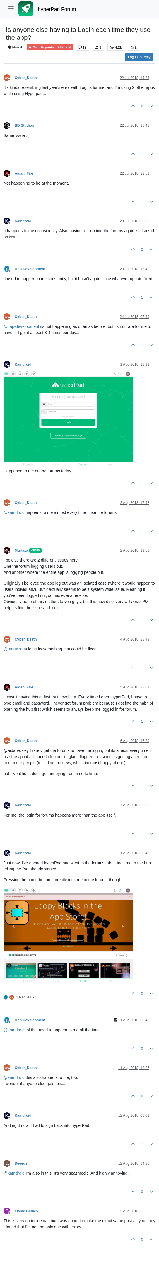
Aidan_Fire (24, 173)
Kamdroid (23, 221)
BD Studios (24, 125)
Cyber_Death (26, 78)
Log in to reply (139, 57)
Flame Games (26, 1211)
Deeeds (21, 1163)
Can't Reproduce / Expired (49, 47)
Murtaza (21, 550)
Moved (15, 47)
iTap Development (30, 269)
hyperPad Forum (57, 9)
